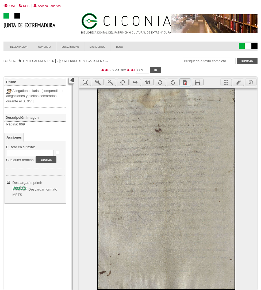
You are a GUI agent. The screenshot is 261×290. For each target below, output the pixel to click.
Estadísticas (70, 46)
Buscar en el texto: (20, 147)
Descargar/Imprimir (27, 183)
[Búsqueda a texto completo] (209, 61)
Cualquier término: (20, 160)
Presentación (18, 46)
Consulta (44, 46)
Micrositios (98, 46)
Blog (119, 46)
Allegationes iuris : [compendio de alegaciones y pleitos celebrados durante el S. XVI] (35, 96)
